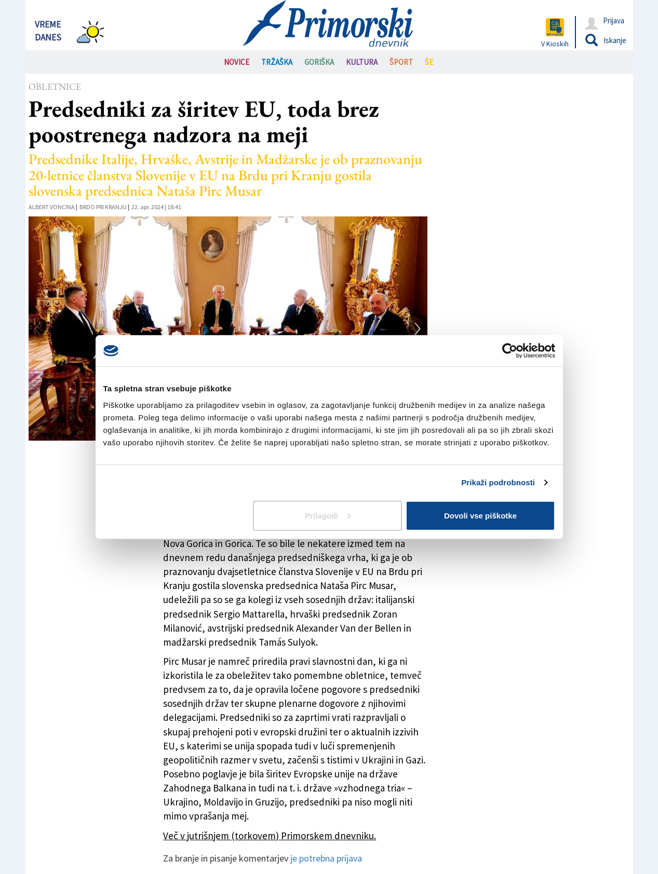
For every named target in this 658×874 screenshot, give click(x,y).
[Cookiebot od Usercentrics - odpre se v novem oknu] (509, 351)
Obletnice (55, 86)
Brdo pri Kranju (103, 207)
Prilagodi (328, 515)
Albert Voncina (52, 207)
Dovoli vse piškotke (480, 515)
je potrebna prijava (326, 858)
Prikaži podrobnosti (498, 482)
